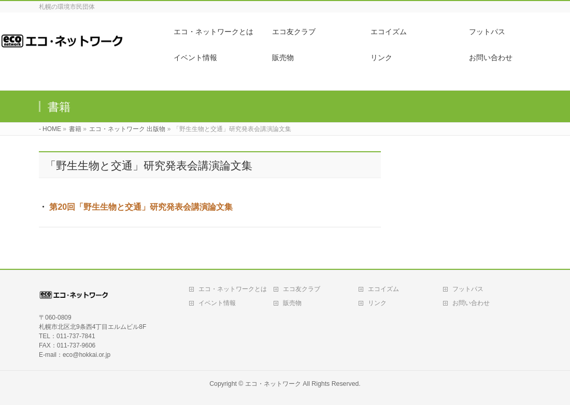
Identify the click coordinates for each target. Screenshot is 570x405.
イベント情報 (217, 303)
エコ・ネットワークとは (232, 289)
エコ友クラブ (301, 289)
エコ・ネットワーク (273, 383)
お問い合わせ (471, 303)
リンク (377, 303)
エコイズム (383, 289)
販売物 (292, 303)
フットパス (467, 289)
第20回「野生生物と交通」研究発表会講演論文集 (141, 206)
